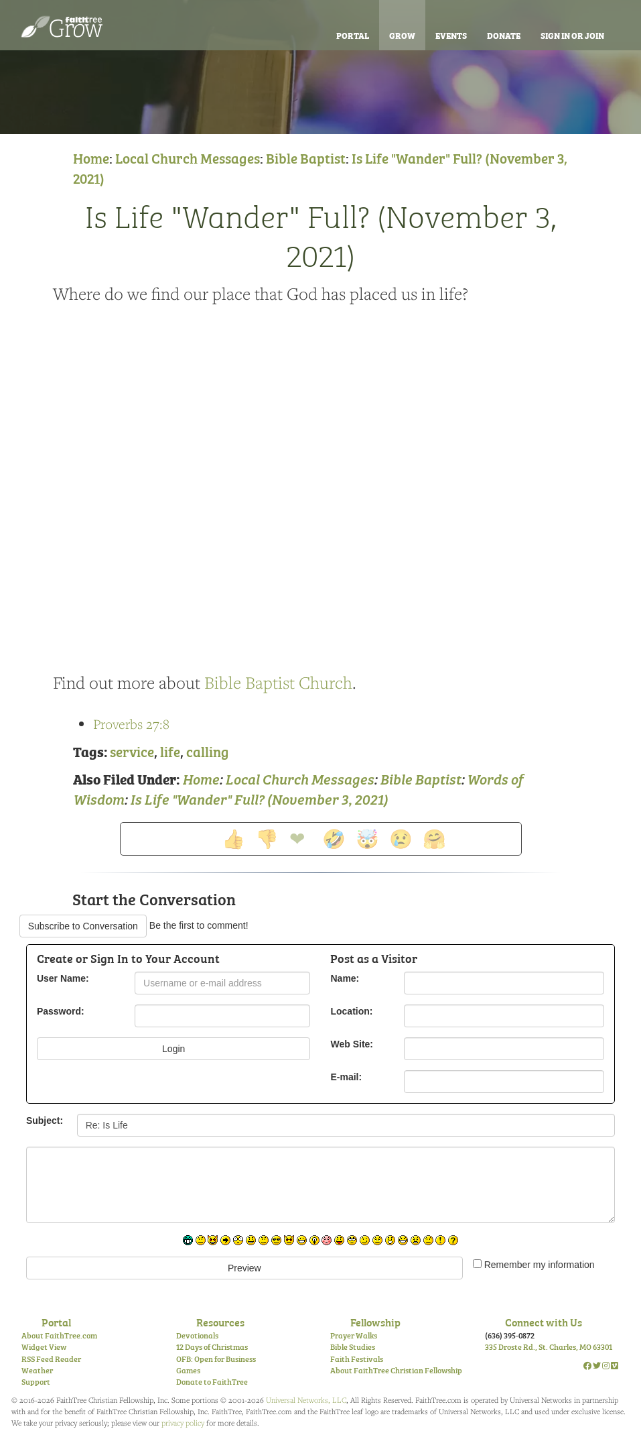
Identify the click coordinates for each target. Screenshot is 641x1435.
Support (35, 1381)
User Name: (63, 978)
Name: (344, 978)
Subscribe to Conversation (83, 926)
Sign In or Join (572, 35)
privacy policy (182, 1423)
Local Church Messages (187, 157)
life (170, 750)
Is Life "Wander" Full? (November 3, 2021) (321, 234)
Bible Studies (352, 1346)
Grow (402, 35)
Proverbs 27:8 (131, 724)
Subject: (44, 1120)
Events (451, 35)
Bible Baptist (306, 157)
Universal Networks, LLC (306, 1400)
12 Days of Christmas (212, 1346)
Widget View (43, 1346)
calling (207, 750)
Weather (37, 1370)
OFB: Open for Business (216, 1359)
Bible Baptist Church (278, 682)
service (132, 750)
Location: (351, 1011)
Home (91, 157)
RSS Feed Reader (51, 1359)
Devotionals (197, 1335)
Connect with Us (543, 1322)
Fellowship (375, 1322)
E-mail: (346, 1077)
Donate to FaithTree (212, 1381)
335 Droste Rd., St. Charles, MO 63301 (548, 1346)
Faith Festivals (356, 1359)
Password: (60, 1011)
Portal (352, 35)
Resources (220, 1322)
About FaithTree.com (59, 1335)
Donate (503, 35)
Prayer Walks (353, 1335)
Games (188, 1370)
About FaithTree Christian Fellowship (396, 1370)
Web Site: (351, 1044)
